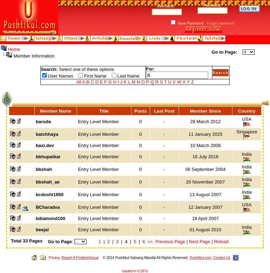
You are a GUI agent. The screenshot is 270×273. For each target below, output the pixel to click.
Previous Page (170, 241)
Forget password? (221, 23)
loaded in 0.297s (135, 271)
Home (14, 49)
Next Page (199, 241)
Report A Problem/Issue (80, 258)
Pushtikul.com (201, 258)
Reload (221, 241)
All (78, 82)
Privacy (54, 258)
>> (150, 241)
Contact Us (221, 258)
